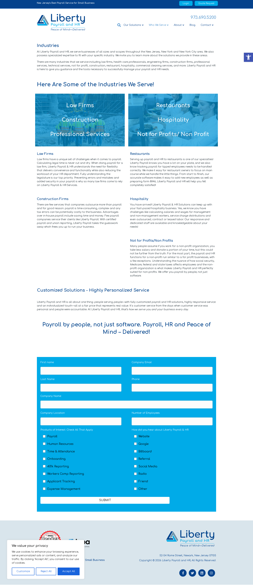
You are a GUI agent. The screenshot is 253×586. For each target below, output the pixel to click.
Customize (23, 571)
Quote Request (206, 3)
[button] (248, 57)
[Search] (118, 25)
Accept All (68, 571)
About (178, 25)
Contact (206, 25)
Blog (192, 25)
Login (186, 3)
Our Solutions (132, 25)
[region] (45, 559)
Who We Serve (157, 25)
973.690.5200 (203, 17)
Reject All (46, 571)
